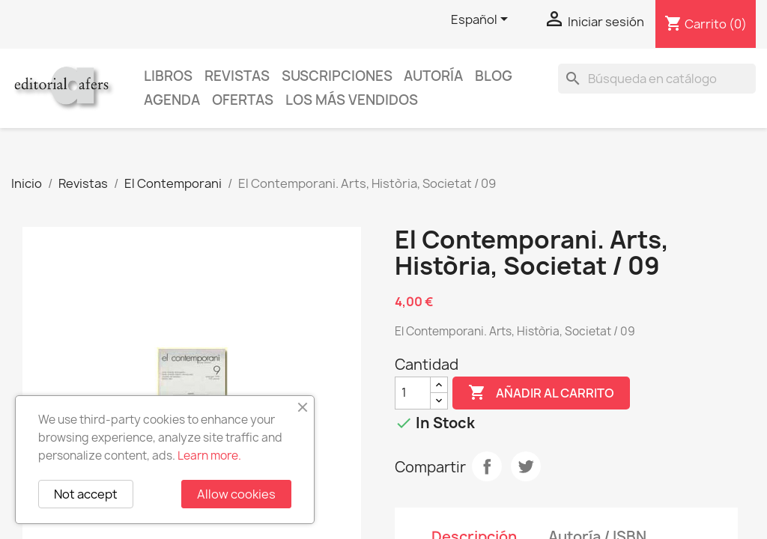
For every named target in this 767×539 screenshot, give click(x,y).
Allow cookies (236, 494)
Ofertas (242, 100)
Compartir (487, 466)
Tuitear (526, 466)
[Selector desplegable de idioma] (482, 20)
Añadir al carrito (541, 393)
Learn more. (209, 455)
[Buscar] (657, 79)
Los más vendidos (351, 100)
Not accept (86, 494)
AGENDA (172, 100)
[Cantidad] (413, 393)
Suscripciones (337, 76)
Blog (493, 76)
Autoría (433, 76)
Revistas (237, 76)
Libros (168, 76)
